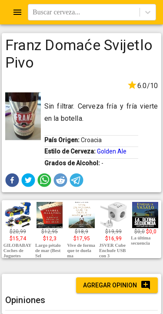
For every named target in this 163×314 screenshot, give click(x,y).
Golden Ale (111, 151)
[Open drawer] (17, 12)
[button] (12, 180)
